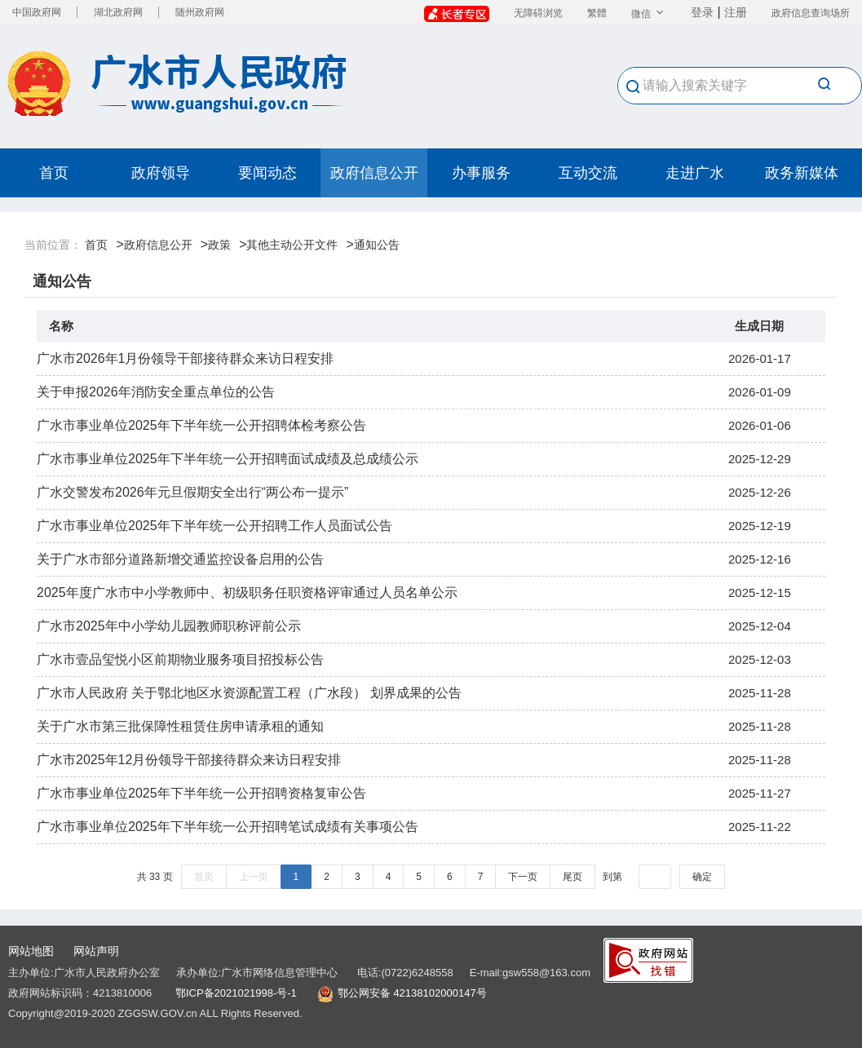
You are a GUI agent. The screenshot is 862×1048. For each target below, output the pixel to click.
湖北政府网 (118, 12)
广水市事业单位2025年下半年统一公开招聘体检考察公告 (201, 425)
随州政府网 (199, 12)
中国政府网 (36, 12)
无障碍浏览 (538, 13)
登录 (702, 12)
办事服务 (481, 173)
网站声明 (96, 950)
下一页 (522, 876)
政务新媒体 (801, 173)
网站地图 (31, 950)
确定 (702, 876)
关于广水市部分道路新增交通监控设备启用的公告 (180, 559)
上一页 (253, 876)
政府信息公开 (374, 173)
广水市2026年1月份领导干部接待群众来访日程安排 (185, 358)
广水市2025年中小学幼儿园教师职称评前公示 (169, 626)
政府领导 (160, 173)
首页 (54, 173)
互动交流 (588, 173)
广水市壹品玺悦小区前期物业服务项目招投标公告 (180, 659)
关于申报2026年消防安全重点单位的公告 (156, 392)
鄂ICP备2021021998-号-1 (236, 993)
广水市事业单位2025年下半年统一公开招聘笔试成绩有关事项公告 (227, 827)
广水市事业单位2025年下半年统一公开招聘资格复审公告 (201, 793)
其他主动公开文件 (292, 244)
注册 (735, 12)
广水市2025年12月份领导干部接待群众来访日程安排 (189, 760)
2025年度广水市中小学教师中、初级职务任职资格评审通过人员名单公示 (247, 592)
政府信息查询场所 (810, 13)
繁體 (597, 13)
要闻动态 (267, 173)
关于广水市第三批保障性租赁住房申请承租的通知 (180, 726)
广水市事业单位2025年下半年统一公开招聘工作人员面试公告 (214, 526)
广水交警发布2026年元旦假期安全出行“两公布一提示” (192, 492)
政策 (219, 244)
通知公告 (377, 244)
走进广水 (694, 173)
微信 (648, 14)
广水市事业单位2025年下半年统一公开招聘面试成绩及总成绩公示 (227, 459)
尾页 (572, 876)
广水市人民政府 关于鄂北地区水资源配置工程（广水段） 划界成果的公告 (249, 693)
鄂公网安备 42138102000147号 (412, 993)
